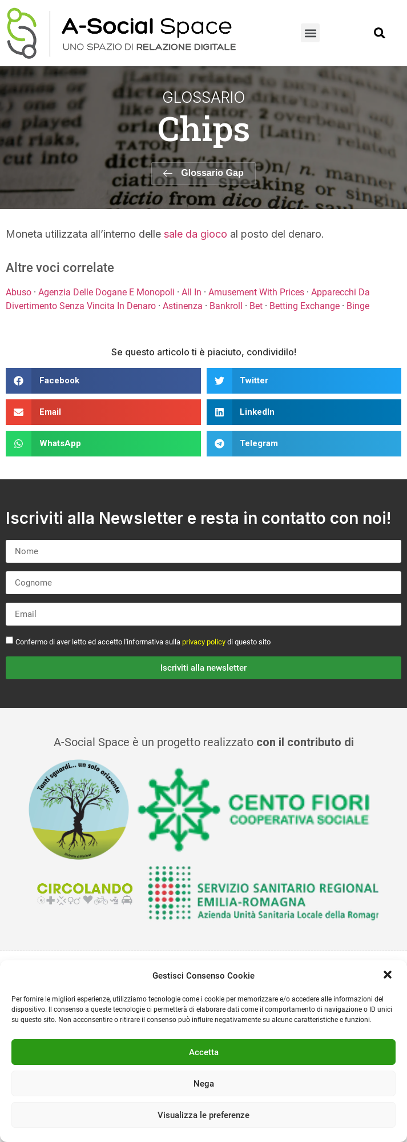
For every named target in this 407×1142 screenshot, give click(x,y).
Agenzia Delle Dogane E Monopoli (106, 292)
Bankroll (226, 305)
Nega (204, 1084)
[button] (389, 976)
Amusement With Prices (256, 292)
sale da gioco (195, 234)
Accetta (204, 1052)
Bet (256, 305)
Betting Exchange (304, 305)
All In (192, 292)
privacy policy (203, 642)
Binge (357, 305)
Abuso (18, 292)
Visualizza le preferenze (203, 1115)
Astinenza (183, 305)
